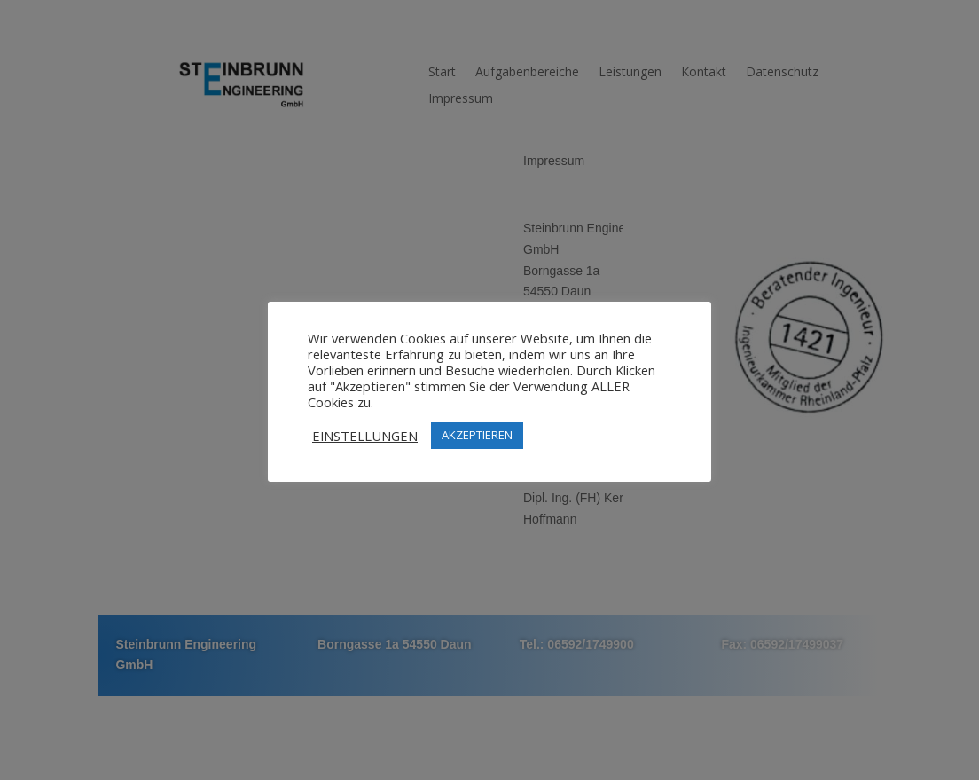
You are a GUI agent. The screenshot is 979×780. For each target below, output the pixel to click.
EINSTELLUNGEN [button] (365, 436)
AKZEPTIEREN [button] (477, 435)
